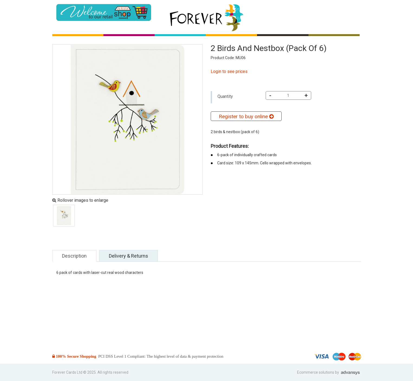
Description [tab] (74, 256)
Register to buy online (246, 116)
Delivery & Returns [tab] (128, 256)
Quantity (225, 96)
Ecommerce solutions (316, 372)
